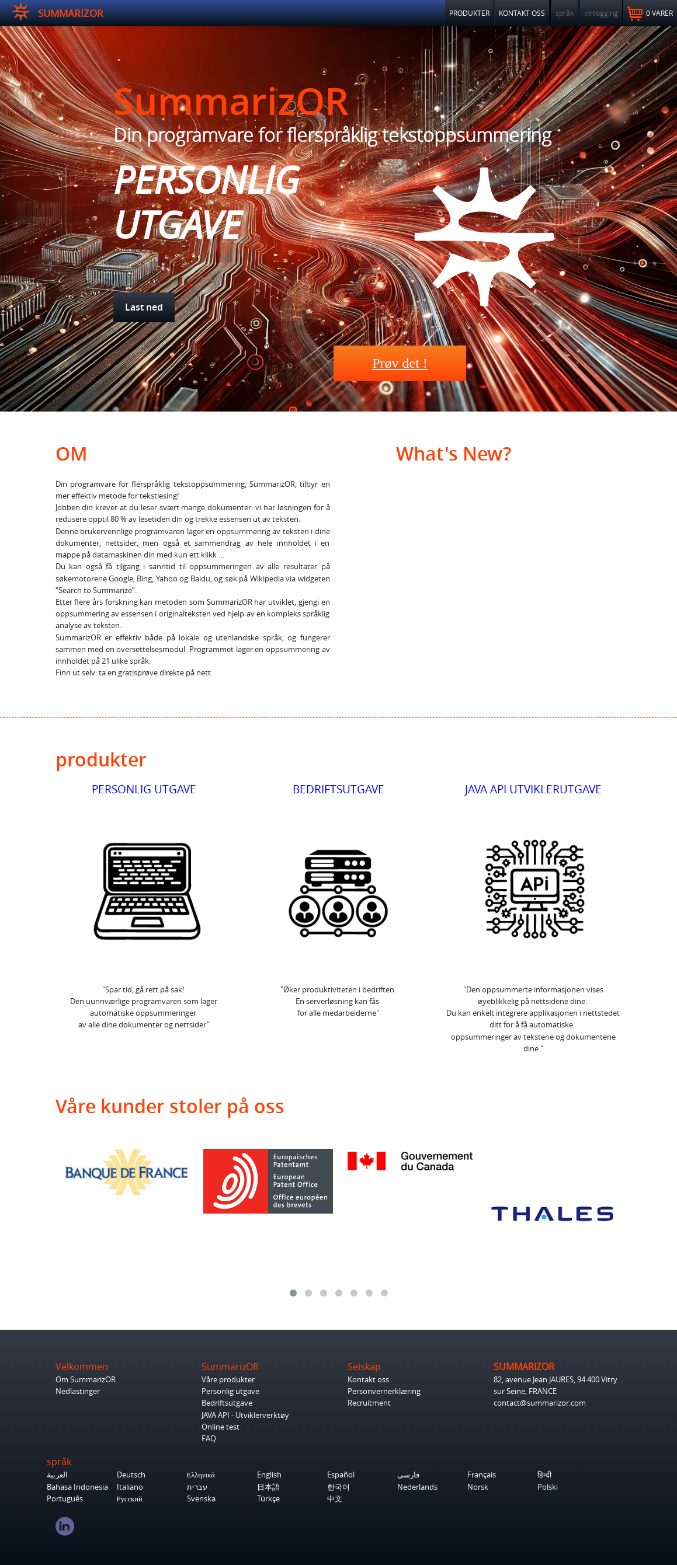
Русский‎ (130, 1499)
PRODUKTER (469, 13)
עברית (197, 1487)
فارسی (408, 1475)
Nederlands (417, 1487)
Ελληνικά (201, 1475)
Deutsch (131, 1475)
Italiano (130, 1487)
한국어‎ (338, 1487)
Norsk (477, 1487)
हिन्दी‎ (544, 1475)
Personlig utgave (230, 1391)
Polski (547, 1487)
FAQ (209, 1439)
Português (65, 1499)
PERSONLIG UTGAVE (144, 789)
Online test (220, 1427)
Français (481, 1475)
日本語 (268, 1487)
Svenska (201, 1499)
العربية (57, 1475)
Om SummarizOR (85, 1380)
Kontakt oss (368, 1380)
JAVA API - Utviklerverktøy (245, 1415)
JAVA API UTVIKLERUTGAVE (533, 789)
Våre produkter (228, 1380)
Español (341, 1475)
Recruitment (369, 1403)
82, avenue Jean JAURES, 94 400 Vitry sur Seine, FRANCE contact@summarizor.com (555, 1391)
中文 (334, 1499)
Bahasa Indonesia (77, 1487)
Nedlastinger (77, 1391)
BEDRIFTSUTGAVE (338, 789)
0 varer (650, 13)
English (269, 1475)
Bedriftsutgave (227, 1403)
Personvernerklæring (384, 1391)
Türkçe (268, 1499)
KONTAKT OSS (522, 13)
